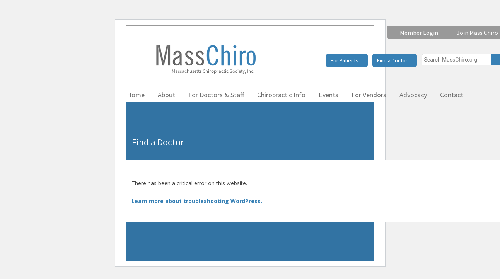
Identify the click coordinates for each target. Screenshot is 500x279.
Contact (451, 94)
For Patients (344, 60)
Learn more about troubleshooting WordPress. (196, 201)
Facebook (486, 94)
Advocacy (413, 94)
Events (328, 94)
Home (136, 94)
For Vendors (369, 94)
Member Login (419, 32)
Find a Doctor (392, 60)
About (166, 94)
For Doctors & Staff (216, 94)
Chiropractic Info (281, 94)
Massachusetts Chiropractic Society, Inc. (205, 58)
